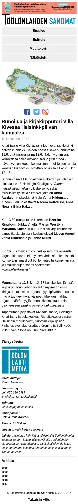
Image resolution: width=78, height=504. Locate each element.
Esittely (39, 40)
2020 (5, 471)
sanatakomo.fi (35, 492)
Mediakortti (39, 49)
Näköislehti (39, 58)
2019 (5, 475)
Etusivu (39, 31)
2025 (5, 467)
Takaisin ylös (39, 500)
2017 (5, 483)
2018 (5, 480)
